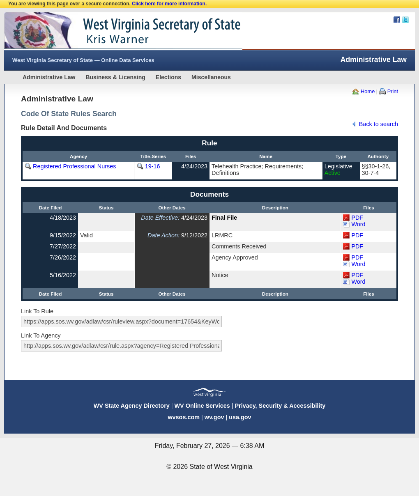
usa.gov (240, 417)
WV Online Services (202, 405)
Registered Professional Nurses (74, 166)
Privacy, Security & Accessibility (280, 405)
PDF (357, 217)
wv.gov (214, 417)
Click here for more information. (169, 4)
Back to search (378, 124)
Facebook (397, 19)
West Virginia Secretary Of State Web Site (110, 31)
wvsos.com (184, 417)
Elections (168, 77)
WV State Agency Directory (132, 405)
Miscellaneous (211, 77)
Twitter (405, 19)
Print (392, 91)
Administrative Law (49, 77)
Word (358, 224)
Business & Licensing (115, 77)
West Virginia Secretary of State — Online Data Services (83, 60)
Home (368, 91)
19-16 (152, 166)
